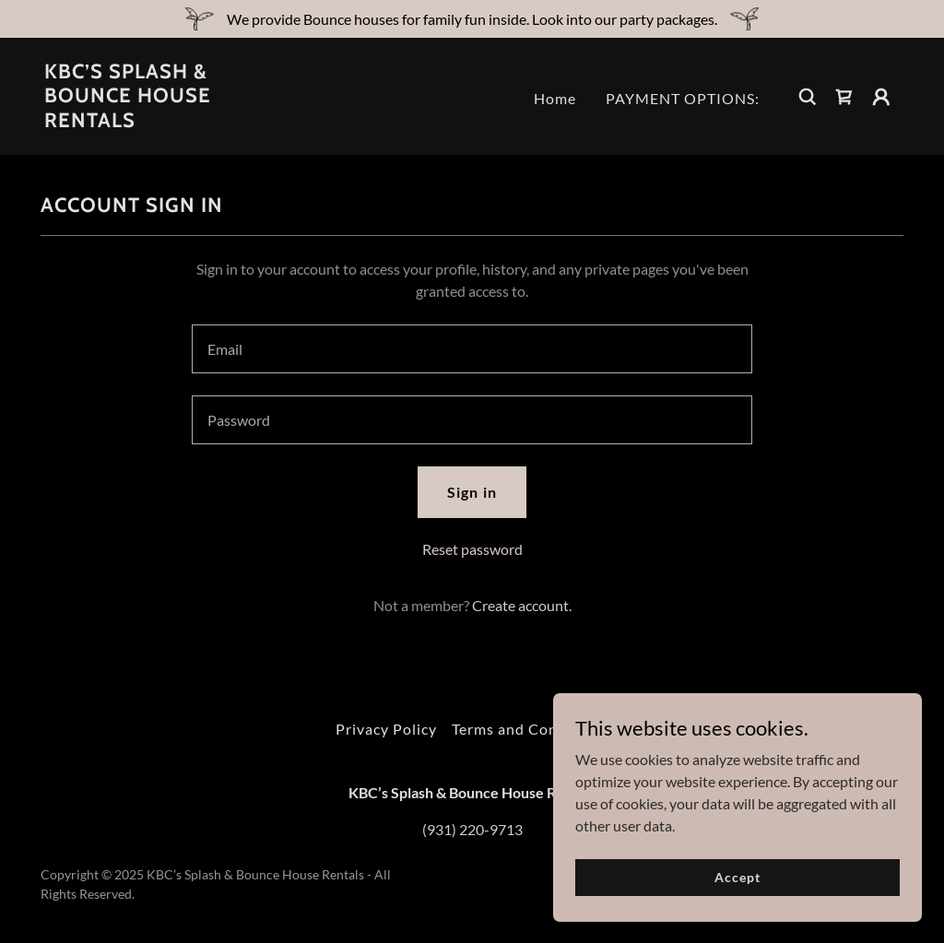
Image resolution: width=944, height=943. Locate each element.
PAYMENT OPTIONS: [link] (683, 98)
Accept (737, 877)
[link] (164, 121)
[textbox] (472, 348)
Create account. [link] (522, 605)
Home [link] (555, 98)
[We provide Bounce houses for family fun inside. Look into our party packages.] (472, 19)
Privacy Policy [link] (386, 728)
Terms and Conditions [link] (530, 728)
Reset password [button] (472, 549)
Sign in (471, 492)
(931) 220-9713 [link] (472, 829)
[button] (881, 96)
